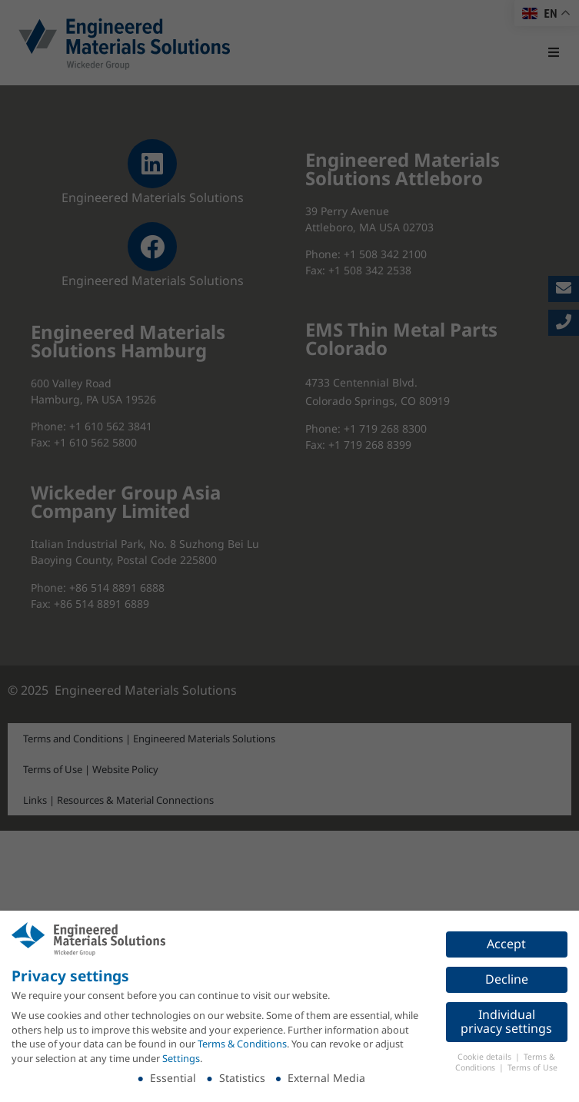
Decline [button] (506, 979)
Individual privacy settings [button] (506, 1021)
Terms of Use (532, 1067)
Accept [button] (506, 943)
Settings (181, 1058)
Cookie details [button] (486, 1056)
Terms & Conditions (242, 1044)
